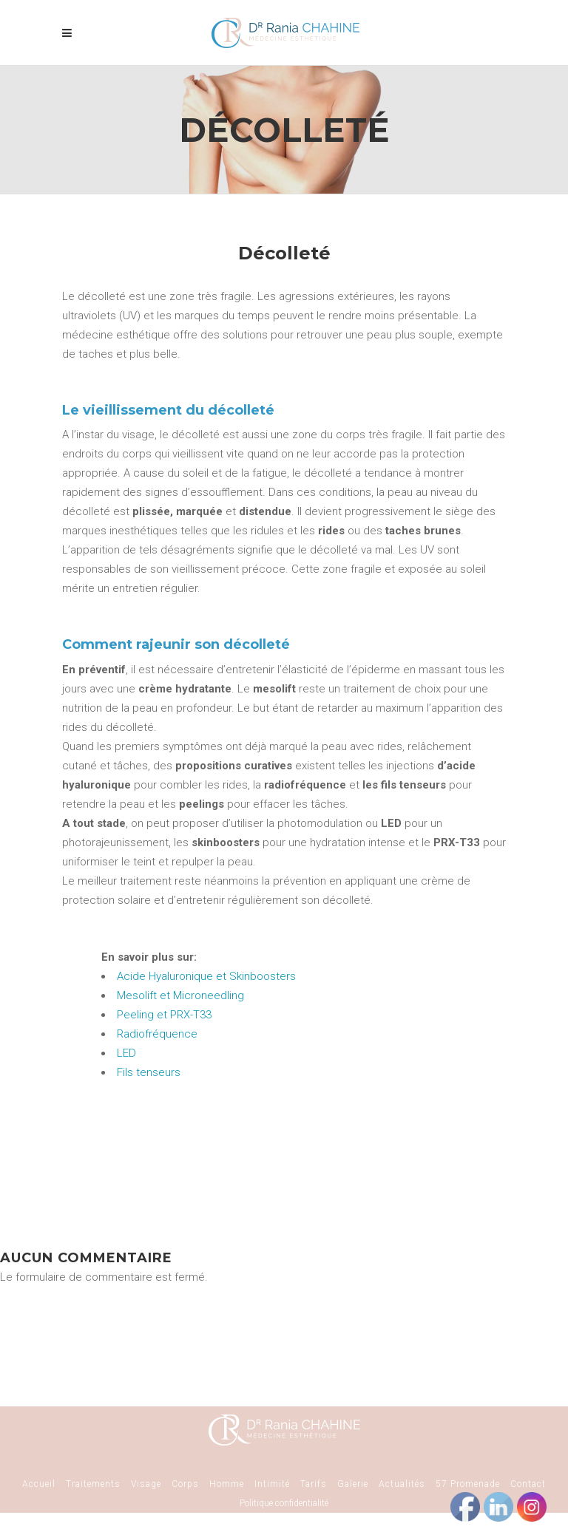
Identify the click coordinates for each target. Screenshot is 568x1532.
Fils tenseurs (148, 1072)
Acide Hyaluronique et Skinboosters (206, 976)
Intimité (272, 1484)
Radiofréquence (157, 1034)
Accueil (38, 1484)
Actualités (402, 1484)
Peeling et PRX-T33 (164, 1014)
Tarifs (313, 1484)
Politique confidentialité (284, 1503)
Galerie (352, 1484)
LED (126, 1053)
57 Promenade (468, 1484)
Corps (185, 1484)
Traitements (93, 1484)
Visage (146, 1484)
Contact (528, 1484)
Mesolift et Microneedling (180, 995)
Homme (226, 1484)
